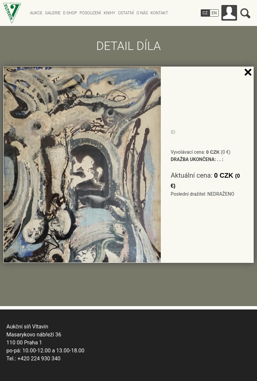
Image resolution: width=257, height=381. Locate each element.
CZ (205, 13)
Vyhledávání (245, 13)
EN (214, 13)
